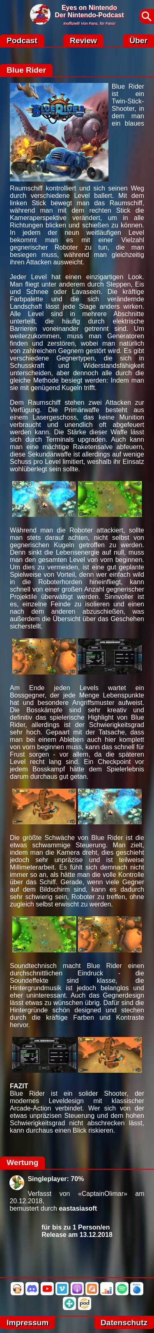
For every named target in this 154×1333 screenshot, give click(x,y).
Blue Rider (26, 70)
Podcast (22, 40)
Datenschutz (124, 1322)
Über (138, 40)
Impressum (27, 1322)
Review (83, 40)
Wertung (22, 1162)
